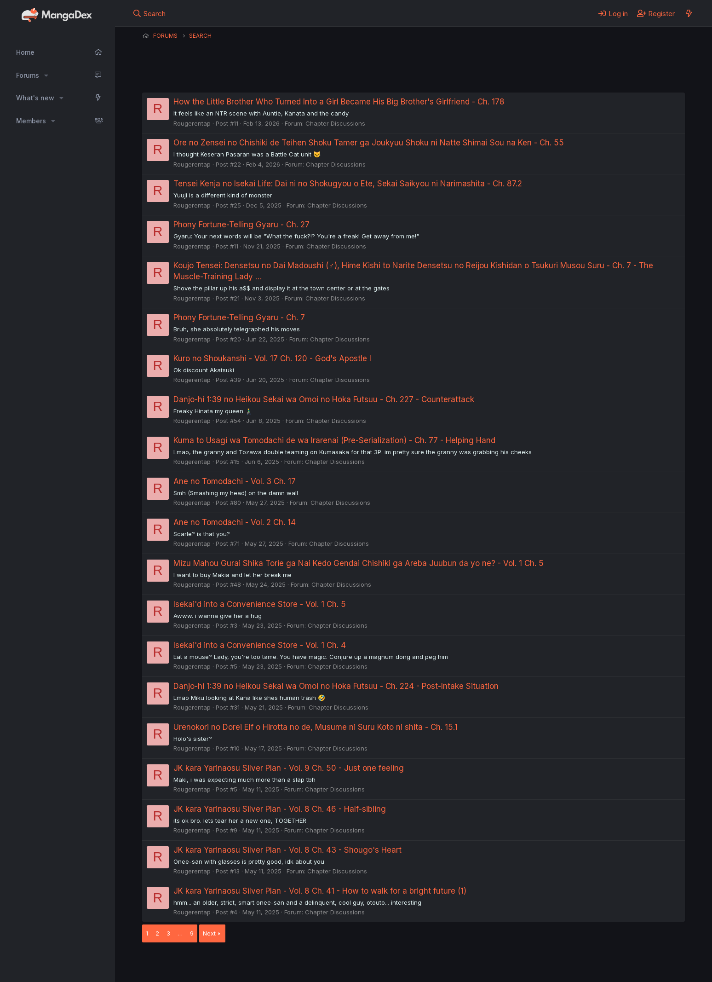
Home (25, 52)
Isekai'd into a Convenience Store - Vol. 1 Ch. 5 (259, 604)
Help (405, 963)
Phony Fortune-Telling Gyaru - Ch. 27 (241, 224)
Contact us (262, 963)
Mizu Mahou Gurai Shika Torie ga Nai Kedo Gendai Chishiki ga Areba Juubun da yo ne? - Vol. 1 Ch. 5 (358, 563)
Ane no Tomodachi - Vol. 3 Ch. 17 (234, 481)
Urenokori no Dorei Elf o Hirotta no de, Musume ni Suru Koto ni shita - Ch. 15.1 (315, 727)
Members (31, 121)
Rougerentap (192, 123)
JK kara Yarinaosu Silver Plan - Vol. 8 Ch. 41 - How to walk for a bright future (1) (319, 890)
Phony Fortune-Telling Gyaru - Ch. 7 (239, 317)
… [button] (180, 933)
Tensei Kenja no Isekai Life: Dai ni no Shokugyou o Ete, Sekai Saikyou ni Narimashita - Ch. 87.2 (347, 183)
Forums (27, 75)
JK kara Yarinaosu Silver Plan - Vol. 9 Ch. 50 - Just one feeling (288, 768)
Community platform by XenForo (609, 962)
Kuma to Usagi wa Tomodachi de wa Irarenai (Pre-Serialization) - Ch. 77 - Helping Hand (334, 440)
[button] (46, 75)
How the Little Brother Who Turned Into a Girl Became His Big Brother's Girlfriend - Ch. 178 (339, 101)
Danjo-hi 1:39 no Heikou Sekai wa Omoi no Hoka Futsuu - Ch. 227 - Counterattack (323, 399)
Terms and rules (313, 963)
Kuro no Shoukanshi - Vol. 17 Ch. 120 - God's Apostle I (272, 358)
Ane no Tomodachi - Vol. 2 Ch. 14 (234, 522)
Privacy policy (367, 963)
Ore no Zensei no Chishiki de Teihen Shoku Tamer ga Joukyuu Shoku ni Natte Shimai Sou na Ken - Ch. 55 (368, 142)
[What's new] (688, 13)
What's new (35, 98)
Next (209, 933)
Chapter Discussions (335, 123)
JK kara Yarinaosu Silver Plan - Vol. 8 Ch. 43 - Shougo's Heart (287, 850)
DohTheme (597, 969)
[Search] (149, 13)
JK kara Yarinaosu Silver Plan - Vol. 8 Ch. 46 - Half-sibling (279, 809)
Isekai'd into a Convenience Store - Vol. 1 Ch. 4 (259, 645)
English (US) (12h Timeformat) (189, 963)
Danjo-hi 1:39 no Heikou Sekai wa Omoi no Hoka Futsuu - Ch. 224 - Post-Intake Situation (336, 686)
